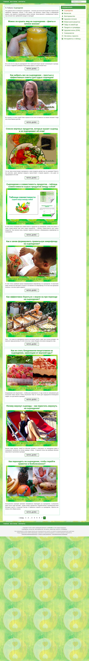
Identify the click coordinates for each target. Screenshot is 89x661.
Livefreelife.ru (50, 527)
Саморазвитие (69, 33)
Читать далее (31, 68)
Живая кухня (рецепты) (72, 22)
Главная (6, 1)
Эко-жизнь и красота (71, 36)
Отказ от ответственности (44, 534)
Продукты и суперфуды (72, 27)
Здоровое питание (70, 19)
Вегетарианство (69, 16)
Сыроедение (68, 10)
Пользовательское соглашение (59, 534)
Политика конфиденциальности (29, 534)
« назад (21, 518)
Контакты (21, 1)
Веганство (67, 13)
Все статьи (13, 1)
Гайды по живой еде (71, 24)
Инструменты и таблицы (72, 39)
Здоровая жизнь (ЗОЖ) (72, 30)
